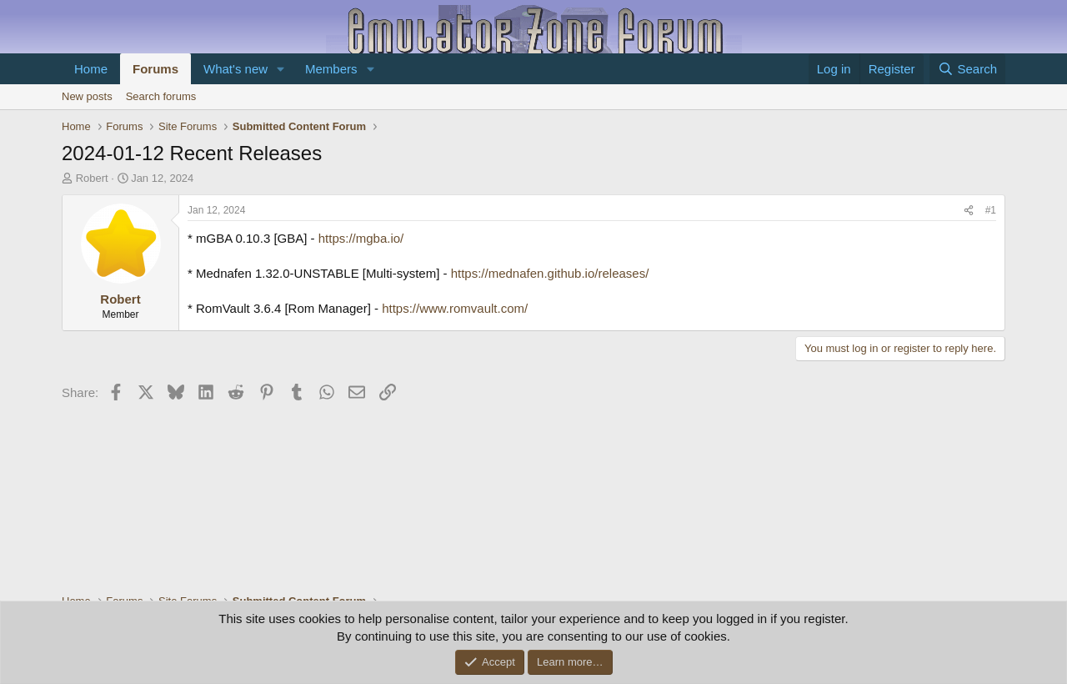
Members (331, 69)
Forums (155, 69)
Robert (92, 178)
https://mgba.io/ (361, 238)
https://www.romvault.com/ (455, 308)
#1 (990, 210)
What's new (235, 69)
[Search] (967, 68)
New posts (87, 96)
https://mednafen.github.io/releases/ (550, 273)
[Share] (968, 210)
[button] (281, 68)
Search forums (161, 96)
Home (91, 69)
